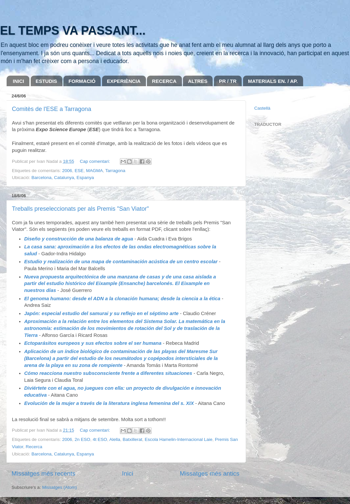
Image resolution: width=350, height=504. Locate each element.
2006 (67, 170)
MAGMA (94, 170)
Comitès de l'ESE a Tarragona (51, 109)
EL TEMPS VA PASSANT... (73, 30)
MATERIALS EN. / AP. (273, 81)
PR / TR (227, 81)
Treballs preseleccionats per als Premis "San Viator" (80, 208)
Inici (127, 473)
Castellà (262, 108)
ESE (79, 170)
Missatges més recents (43, 473)
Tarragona (115, 170)
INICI (18, 81)
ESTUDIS (46, 81)
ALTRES (197, 81)
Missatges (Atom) (59, 487)
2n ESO (82, 439)
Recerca (34, 446)
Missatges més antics (209, 473)
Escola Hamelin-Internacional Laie (178, 439)
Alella (114, 439)
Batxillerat (132, 439)
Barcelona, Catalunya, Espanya (62, 177)
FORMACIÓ (81, 81)
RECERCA (164, 81)
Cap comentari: (95, 161)
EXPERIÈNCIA (124, 81)
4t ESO (100, 439)
